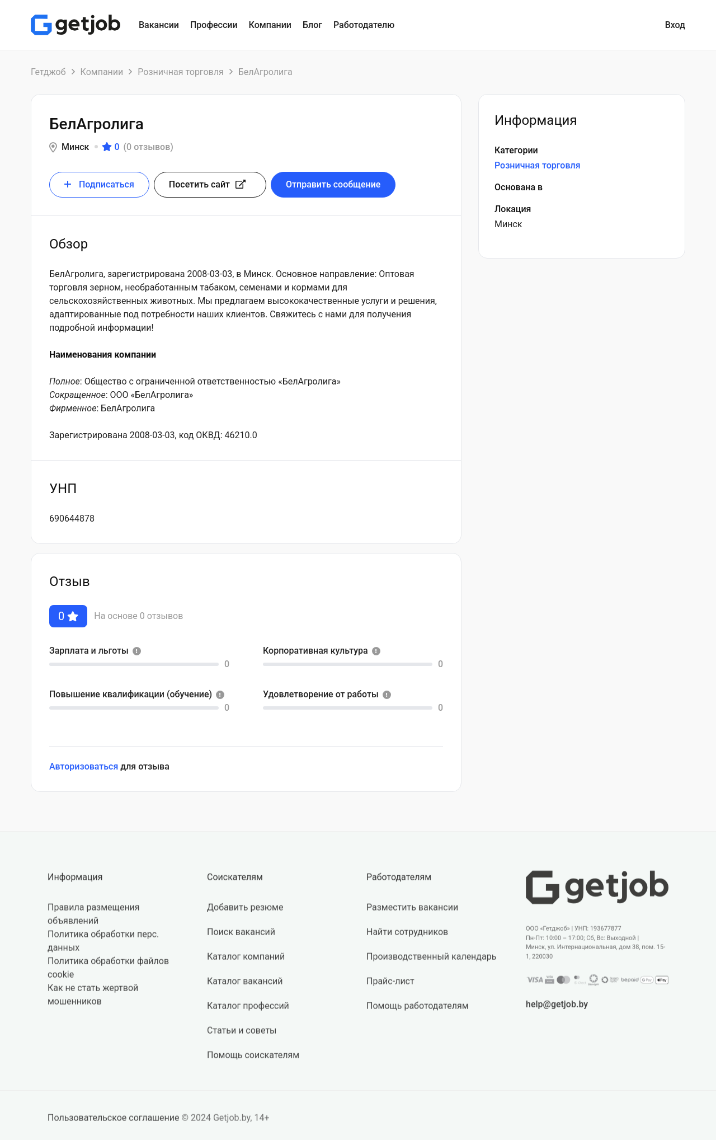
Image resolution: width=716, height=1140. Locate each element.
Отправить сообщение (333, 184)
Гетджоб (48, 72)
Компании (102, 72)
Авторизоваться (83, 766)
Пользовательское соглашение (114, 1123)
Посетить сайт (207, 184)
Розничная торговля (180, 72)
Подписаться (99, 184)
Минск (75, 147)
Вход (675, 25)
